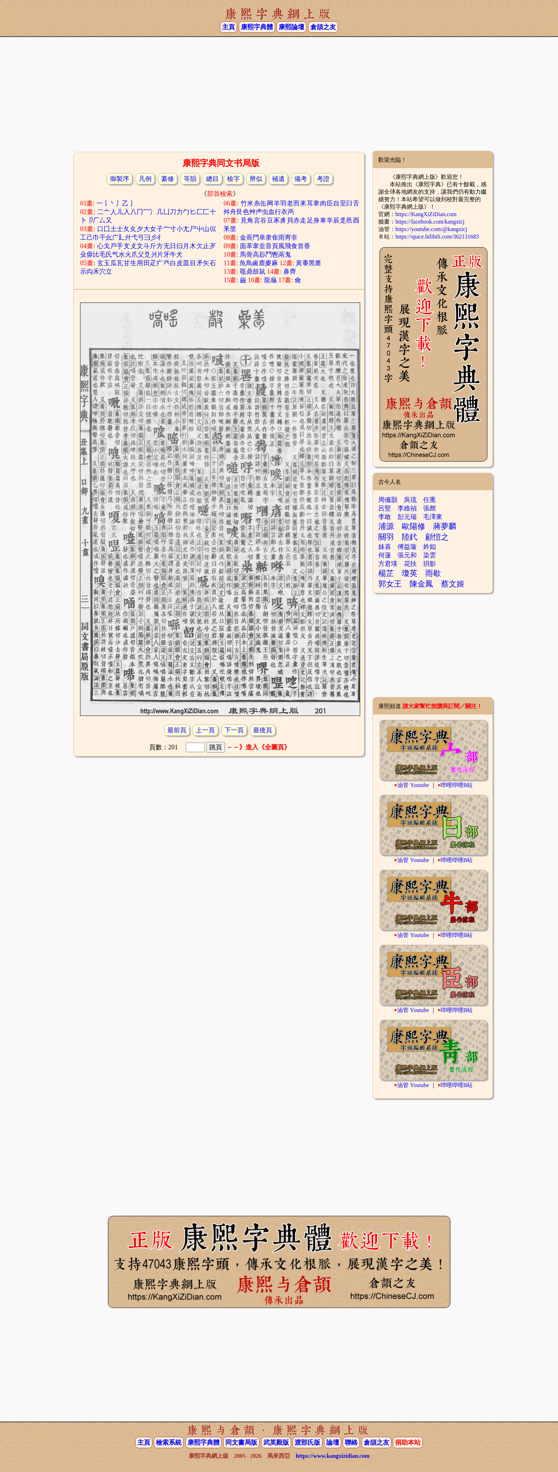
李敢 (384, 516)
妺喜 (384, 546)
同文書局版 (241, 1442)
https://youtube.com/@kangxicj (431, 229)
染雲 (429, 555)
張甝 (429, 508)
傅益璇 (407, 546)
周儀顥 (388, 499)
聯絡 (351, 1442)
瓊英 (409, 573)
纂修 (167, 178)
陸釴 (409, 536)
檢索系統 (168, 1442)
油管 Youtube (413, 785)
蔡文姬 (452, 583)
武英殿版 (276, 1442)
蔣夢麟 (445, 526)
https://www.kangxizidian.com (332, 1456)
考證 (323, 178)
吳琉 (410, 499)
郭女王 (390, 583)
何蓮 (384, 555)
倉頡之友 (323, 27)
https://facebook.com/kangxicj (429, 222)
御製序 (119, 178)
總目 (212, 178)
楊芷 (386, 573)
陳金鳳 (421, 583)
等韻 (190, 178)
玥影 (429, 563)
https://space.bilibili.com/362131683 (437, 237)
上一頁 (205, 730)
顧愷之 (437, 536)
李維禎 (407, 508)
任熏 (429, 499)
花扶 (410, 563)
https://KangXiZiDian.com (426, 214)
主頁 (228, 27)
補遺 (278, 178)
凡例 (145, 178)
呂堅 (384, 508)
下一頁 (234, 730)
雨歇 (433, 573)
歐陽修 (413, 526)
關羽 (386, 536)
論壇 (332, 1442)
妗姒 (429, 546)
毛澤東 (432, 516)
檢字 (233, 178)
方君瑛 (388, 563)
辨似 (255, 178)
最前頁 (176, 730)
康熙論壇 (291, 27)
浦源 (386, 526)
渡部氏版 (307, 1442)
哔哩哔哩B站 (457, 785)
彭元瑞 (407, 516)
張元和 (407, 555)
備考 (300, 178)
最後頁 (262, 730)
